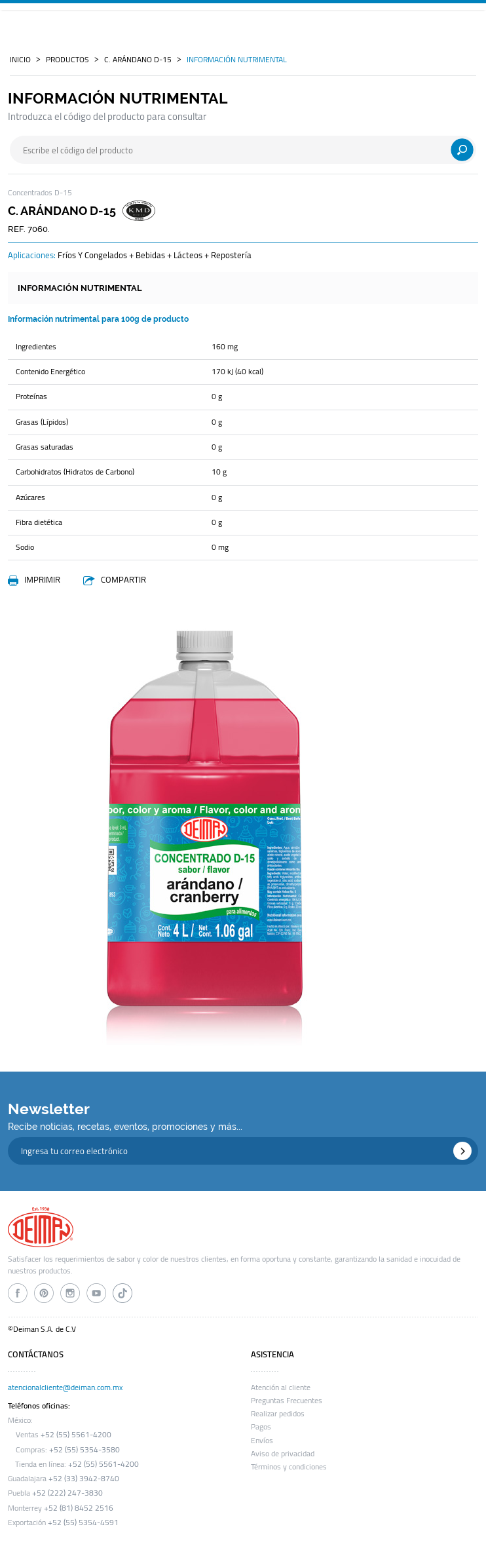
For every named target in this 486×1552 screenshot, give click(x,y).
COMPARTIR (123, 579)
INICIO (20, 59)
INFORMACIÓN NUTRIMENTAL (237, 59)
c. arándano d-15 (138, 59)
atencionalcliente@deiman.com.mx (65, 1387)
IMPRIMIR (42, 579)
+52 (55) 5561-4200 (76, 1434)
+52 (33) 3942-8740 (83, 1478)
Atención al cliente (280, 1387)
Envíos (262, 1440)
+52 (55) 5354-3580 (84, 1450)
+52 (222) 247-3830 (67, 1493)
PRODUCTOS (67, 59)
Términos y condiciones (289, 1467)
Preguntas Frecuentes (286, 1400)
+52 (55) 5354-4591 (83, 1522)
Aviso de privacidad (282, 1453)
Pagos (261, 1427)
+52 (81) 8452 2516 (78, 1508)
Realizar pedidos (278, 1413)
